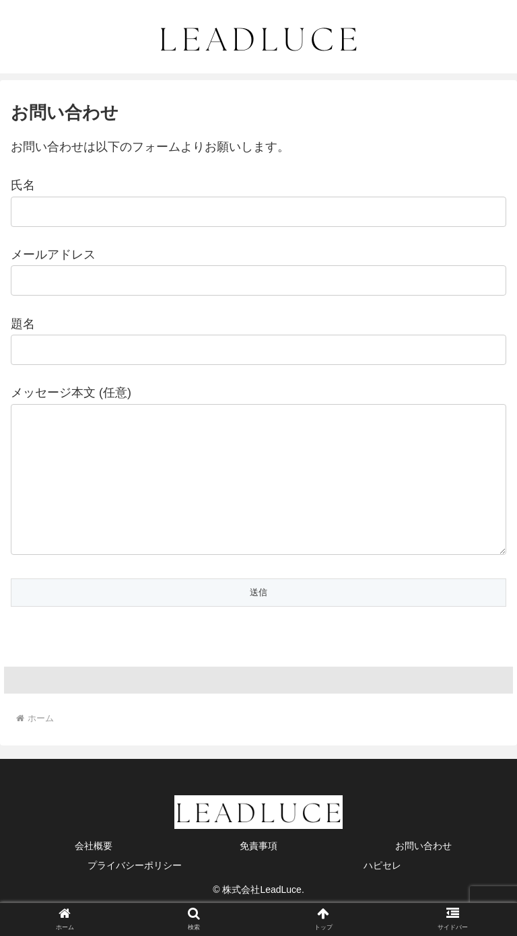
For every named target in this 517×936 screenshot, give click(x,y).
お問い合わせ (423, 872)
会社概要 (93, 872)
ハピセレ (382, 892)
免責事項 (258, 872)
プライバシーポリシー (135, 892)
